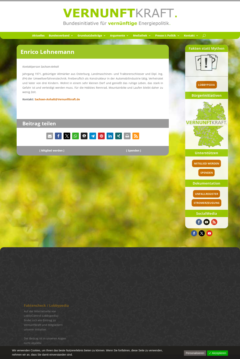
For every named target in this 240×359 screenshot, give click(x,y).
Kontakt (189, 35)
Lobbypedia (217, 85)
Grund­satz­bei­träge (90, 35)
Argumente (117, 35)
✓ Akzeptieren (217, 353)
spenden (217, 172)
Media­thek (140, 35)
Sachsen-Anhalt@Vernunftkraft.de (57, 99)
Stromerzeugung (217, 203)
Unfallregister (217, 194)
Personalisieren (195, 353)
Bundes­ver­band (59, 35)
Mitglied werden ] (52, 150)
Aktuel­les (38, 35)
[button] (49, 136)
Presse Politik (165, 35)
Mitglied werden (217, 163)
